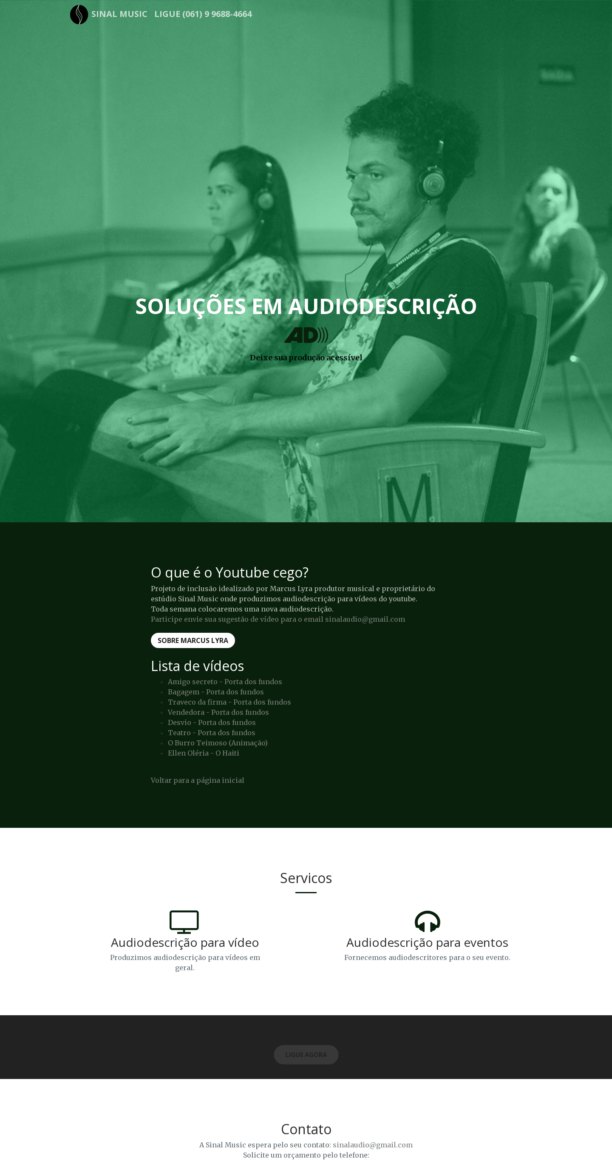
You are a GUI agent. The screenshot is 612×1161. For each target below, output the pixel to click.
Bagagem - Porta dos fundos (216, 692)
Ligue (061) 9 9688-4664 (203, 14)
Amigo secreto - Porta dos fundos (225, 681)
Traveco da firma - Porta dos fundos (229, 702)
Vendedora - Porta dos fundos (218, 712)
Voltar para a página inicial (197, 780)
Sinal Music (119, 14)
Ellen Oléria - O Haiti (203, 753)
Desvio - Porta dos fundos (212, 722)
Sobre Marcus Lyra (193, 640)
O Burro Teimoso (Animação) (218, 743)
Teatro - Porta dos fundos (211, 732)
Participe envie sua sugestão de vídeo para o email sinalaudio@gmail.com (278, 619)
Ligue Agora (306, 1055)
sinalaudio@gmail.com (373, 1145)
